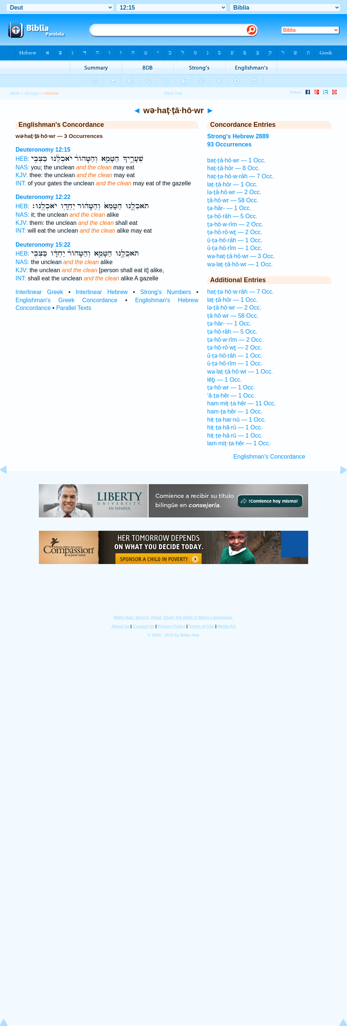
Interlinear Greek (39, 292)
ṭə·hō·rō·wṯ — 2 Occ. (234, 232)
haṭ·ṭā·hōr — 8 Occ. (233, 168)
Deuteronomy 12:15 (43, 149)
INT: (21, 183)
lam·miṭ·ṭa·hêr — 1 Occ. (238, 443)
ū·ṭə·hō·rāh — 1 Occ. (234, 240)
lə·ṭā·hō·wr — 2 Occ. (234, 192)
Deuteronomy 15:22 (43, 245)
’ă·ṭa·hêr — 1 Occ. (231, 395)
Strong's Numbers (165, 292)
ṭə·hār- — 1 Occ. (229, 208)
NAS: (22, 167)
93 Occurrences (229, 144)
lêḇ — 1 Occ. (224, 380)
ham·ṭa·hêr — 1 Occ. (234, 411)
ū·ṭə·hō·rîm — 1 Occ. (234, 248)
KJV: (22, 175)
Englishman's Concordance (269, 456)
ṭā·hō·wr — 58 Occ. (233, 200)
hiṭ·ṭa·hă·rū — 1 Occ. (235, 427)
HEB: (22, 159)
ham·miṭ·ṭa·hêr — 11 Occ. (241, 403)
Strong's (32, 93)
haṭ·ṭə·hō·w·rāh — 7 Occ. (240, 176)
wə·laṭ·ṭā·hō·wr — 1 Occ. (240, 264)
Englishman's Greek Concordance (66, 300)
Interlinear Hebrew (102, 292)
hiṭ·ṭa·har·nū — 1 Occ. (236, 419)
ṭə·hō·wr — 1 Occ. (231, 387)
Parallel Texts (73, 308)
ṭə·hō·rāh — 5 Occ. (232, 216)
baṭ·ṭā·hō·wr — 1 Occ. (236, 160)
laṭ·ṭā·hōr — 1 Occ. (232, 184)
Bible (15, 93)
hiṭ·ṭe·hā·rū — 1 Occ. (235, 435)
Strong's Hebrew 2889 (238, 136)
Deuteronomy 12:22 (43, 197)
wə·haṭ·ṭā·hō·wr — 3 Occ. (241, 256)
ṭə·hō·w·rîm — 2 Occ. (235, 224)
